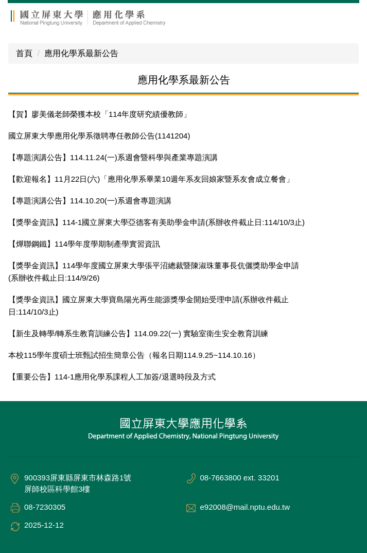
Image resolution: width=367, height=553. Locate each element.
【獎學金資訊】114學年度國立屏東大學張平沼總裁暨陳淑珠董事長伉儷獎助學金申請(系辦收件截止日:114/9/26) (153, 271)
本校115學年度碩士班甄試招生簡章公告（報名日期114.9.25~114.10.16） (134, 355)
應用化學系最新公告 (81, 53)
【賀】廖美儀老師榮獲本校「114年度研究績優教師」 (99, 114)
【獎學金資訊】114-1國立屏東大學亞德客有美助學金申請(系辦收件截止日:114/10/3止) (156, 222)
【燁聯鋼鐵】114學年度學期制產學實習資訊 (84, 243)
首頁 (24, 53)
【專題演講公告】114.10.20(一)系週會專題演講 (89, 200)
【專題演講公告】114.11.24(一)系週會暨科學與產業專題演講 (113, 157)
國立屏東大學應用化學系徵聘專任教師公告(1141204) (99, 135)
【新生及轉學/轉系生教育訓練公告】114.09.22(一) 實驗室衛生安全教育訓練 (138, 333)
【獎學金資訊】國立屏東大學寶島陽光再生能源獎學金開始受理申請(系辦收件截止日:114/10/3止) (148, 305)
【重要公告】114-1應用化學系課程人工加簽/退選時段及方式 (112, 376)
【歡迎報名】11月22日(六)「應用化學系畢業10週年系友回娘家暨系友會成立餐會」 (151, 179)
